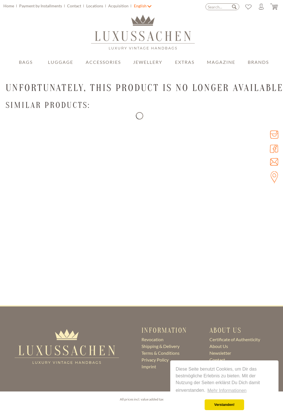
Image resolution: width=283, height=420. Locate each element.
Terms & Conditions (161, 353)
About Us (218, 346)
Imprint (149, 366)
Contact (74, 5)
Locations (95, 5)
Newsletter (220, 353)
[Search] (234, 6)
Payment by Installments (41, 5)
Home (9, 5)
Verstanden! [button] (224, 405)
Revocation (152, 339)
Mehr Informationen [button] (227, 390)
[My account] (260, 7)
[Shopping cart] (274, 7)
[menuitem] (68, 5)
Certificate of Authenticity (234, 339)
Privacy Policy (155, 359)
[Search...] (222, 6)
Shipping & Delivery (161, 346)
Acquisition (118, 5)
